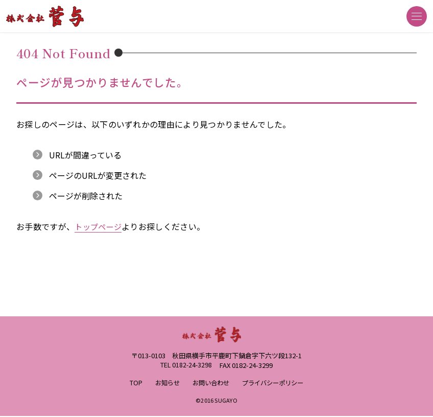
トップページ (100, 226)
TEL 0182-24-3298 (185, 365)
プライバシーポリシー (275, 383)
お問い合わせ (209, 383)
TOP (131, 383)
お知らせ (163, 383)
